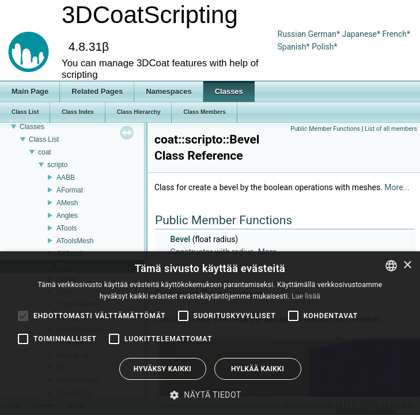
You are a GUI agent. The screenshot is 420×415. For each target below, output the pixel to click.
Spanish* (294, 46)
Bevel (180, 239)
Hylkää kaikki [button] (257, 369)
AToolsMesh (74, 241)
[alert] (210, 333)
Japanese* (362, 34)
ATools (66, 228)
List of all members (391, 129)
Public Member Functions (325, 129)
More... (396, 187)
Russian (292, 34)
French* (396, 34)
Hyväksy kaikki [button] (162, 369)
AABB (65, 177)
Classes (32, 127)
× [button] (407, 265)
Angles (67, 216)
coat (44, 152)
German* (325, 34)
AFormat (69, 190)
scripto (57, 165)
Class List (44, 139)
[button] (210, 394)
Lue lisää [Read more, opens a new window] (306, 296)
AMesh (67, 203)
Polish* (325, 46)
